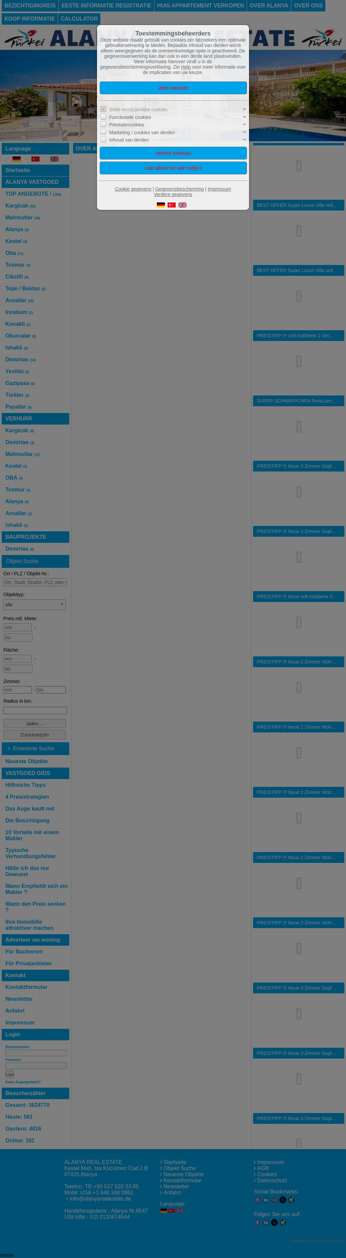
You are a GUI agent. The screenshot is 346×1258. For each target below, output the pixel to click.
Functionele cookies (130, 117)
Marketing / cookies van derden (142, 132)
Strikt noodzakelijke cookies (138, 109)
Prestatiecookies (126, 124)
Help (186, 67)
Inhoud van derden (129, 140)
